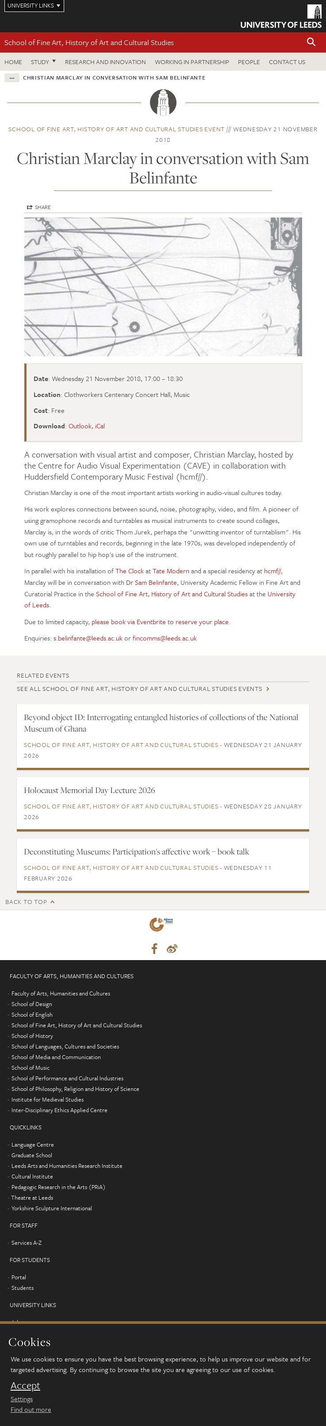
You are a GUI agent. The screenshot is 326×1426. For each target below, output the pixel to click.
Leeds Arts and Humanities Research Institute (67, 1165)
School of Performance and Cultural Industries (67, 1078)
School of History (32, 1035)
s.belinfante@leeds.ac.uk (88, 638)
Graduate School (32, 1155)
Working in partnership (192, 61)
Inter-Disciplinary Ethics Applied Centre (59, 1110)
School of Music (31, 1067)
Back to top (26, 901)
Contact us (287, 61)
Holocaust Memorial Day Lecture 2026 (89, 790)
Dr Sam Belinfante (151, 582)
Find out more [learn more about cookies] (31, 1409)
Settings (22, 1398)
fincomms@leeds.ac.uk (165, 638)
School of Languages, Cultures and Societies (65, 1046)
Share (43, 207)
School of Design (32, 1003)
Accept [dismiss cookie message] (25, 1385)
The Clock (129, 571)
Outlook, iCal (87, 426)
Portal (19, 1277)
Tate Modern (171, 571)
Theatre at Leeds (32, 1197)
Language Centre (33, 1144)
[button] (311, 43)
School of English (32, 1014)
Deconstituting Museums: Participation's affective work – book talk (136, 851)
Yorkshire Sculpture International (52, 1208)
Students (23, 1287)
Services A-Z (27, 1242)
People (249, 61)
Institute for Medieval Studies (48, 1099)
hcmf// (272, 571)
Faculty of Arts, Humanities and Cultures (61, 993)
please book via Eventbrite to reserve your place (160, 621)
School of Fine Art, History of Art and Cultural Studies (89, 42)
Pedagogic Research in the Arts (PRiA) (59, 1186)
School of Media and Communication (56, 1056)
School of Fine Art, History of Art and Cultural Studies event (116, 128)
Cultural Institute (32, 1176)
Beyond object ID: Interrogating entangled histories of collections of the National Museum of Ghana (161, 722)
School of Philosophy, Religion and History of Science (75, 1088)
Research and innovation (105, 61)
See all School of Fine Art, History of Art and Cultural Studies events (139, 688)
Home (13, 61)
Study (40, 61)
